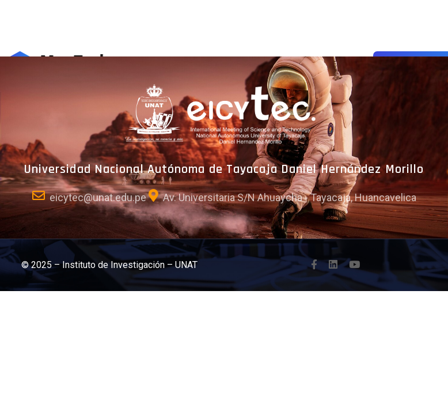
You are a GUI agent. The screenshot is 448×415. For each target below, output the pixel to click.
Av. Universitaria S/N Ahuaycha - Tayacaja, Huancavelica (289, 197)
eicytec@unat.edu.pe (98, 197)
